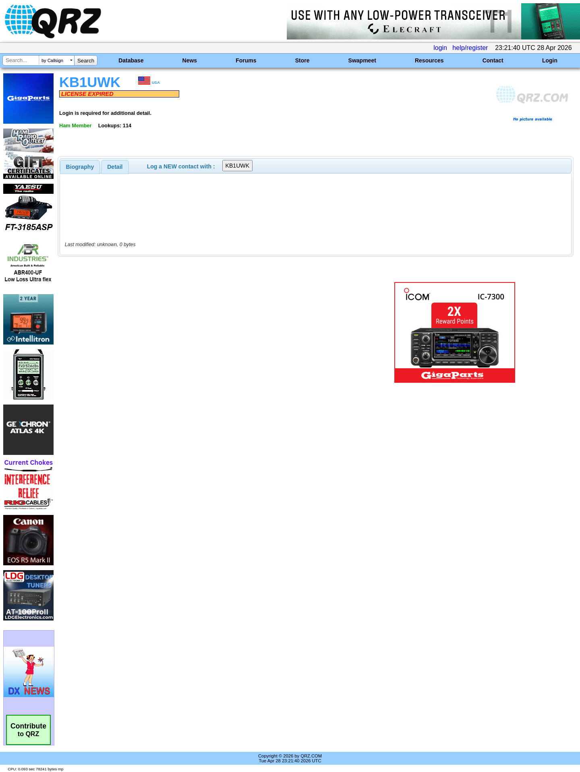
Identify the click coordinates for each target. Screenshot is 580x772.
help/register (470, 47)
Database (130, 60)
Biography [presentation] (80, 167)
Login (549, 60)
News (189, 60)
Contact (493, 60)
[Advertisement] (203, 332)
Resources (429, 60)
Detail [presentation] (114, 167)
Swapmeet (362, 60)
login (440, 47)
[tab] (80, 167)
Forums (246, 60)
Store (302, 60)
